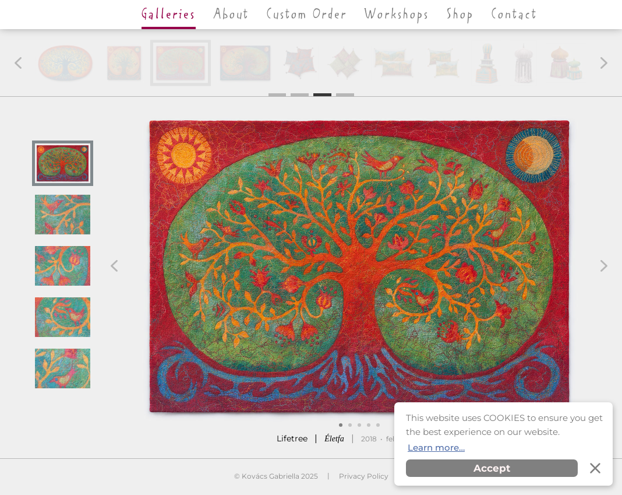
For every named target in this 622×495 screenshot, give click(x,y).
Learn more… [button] (436, 447)
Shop (460, 15)
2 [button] (299, 93)
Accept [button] (491, 468)
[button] (18, 63)
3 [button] (322, 93)
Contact (515, 15)
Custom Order (307, 15)
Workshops (397, 15)
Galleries (169, 15)
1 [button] (277, 95)
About (231, 15)
